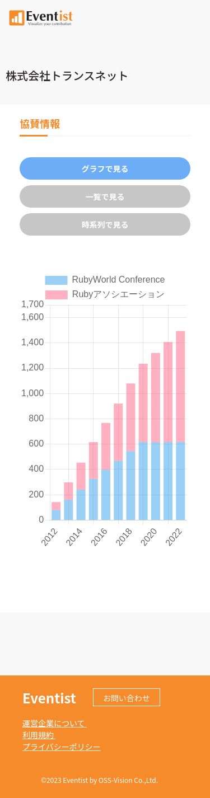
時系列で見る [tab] (105, 224)
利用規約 (38, 734)
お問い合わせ (126, 697)
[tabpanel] (105, 410)
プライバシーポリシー (61, 746)
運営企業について (54, 723)
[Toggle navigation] (195, 16)
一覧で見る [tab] (105, 196)
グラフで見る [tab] (105, 168)
